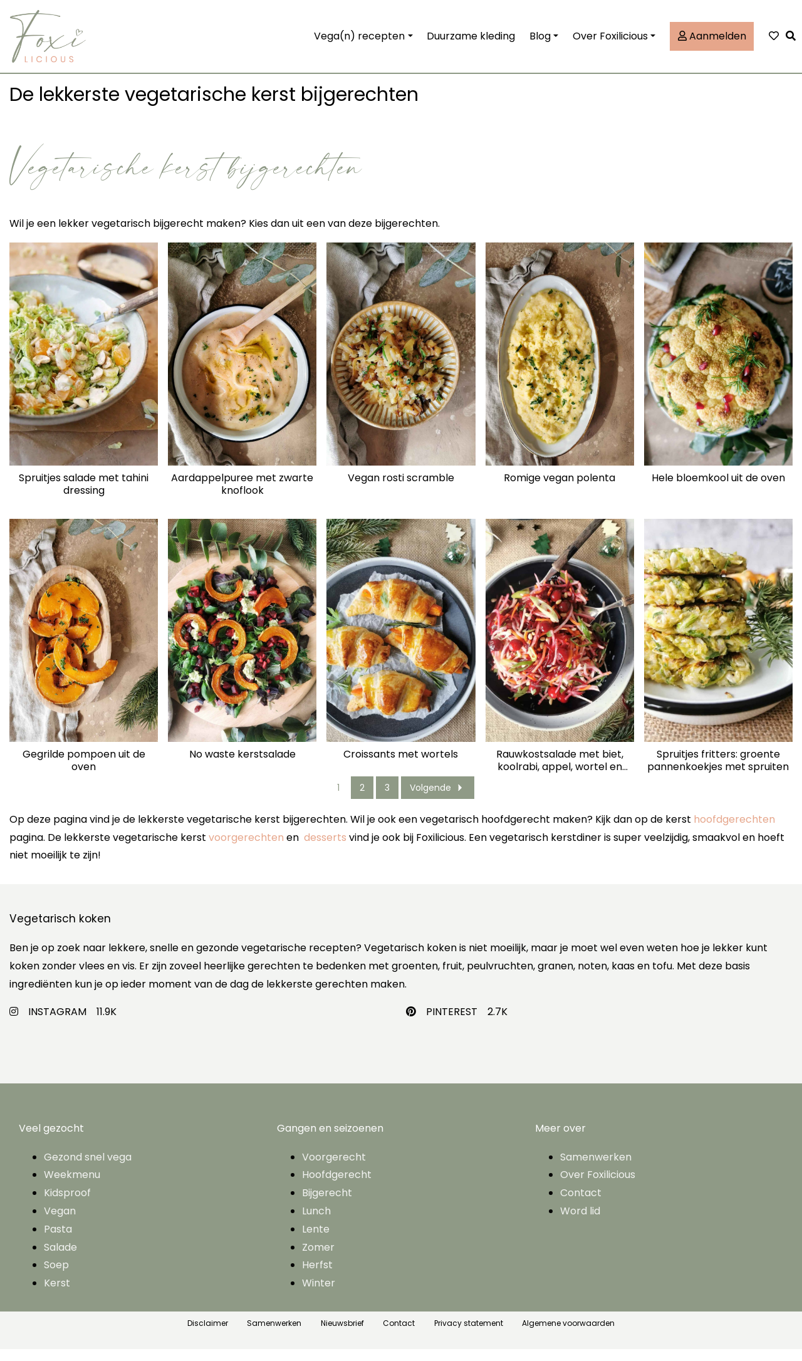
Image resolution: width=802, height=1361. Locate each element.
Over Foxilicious (610, 41)
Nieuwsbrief (342, 1335)
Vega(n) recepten (359, 41)
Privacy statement (468, 1335)
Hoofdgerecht (337, 1186)
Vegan (60, 1223)
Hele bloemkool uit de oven (718, 490)
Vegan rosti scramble (401, 490)
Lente (316, 1241)
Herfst (317, 1277)
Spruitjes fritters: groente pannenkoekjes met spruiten (718, 772)
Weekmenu (72, 1186)
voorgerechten (246, 849)
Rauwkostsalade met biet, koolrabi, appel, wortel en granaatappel (559, 772)
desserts (325, 849)
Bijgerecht (327, 1204)
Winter (318, 1295)
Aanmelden (712, 41)
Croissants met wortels (400, 766)
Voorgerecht (334, 1168)
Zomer (318, 1258)
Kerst (57, 1295)
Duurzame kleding (471, 41)
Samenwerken (596, 1168)
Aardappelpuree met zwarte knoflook (242, 496)
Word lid (580, 1223)
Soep (56, 1277)
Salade (60, 1258)
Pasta (58, 1241)
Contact (581, 1204)
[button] (794, 42)
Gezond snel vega (88, 1168)
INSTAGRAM (57, 1023)
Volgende (438, 799)
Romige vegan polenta (559, 490)
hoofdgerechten (734, 831)
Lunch (316, 1223)
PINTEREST (451, 1023)
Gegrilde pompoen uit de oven (84, 772)
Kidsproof (67, 1204)
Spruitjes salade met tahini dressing (83, 496)
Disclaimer (207, 1335)
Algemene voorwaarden (568, 1335)
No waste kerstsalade (242, 766)
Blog (540, 41)
